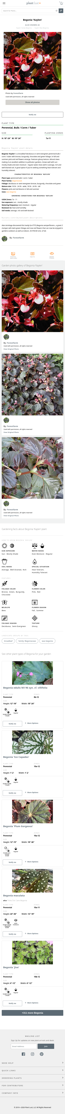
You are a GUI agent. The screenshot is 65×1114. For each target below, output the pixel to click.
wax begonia (11, 192)
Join (46, 1046)
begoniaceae (17, 181)
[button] (57, 11)
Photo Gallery (13, 257)
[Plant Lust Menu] (4, 3)
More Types (51, 257)
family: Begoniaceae (27, 641)
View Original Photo (11, 349)
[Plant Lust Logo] (34, 3)
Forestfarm (12, 343)
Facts (32, 257)
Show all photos (32, 102)
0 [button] (61, 2)
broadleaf (8, 641)
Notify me (32, 115)
